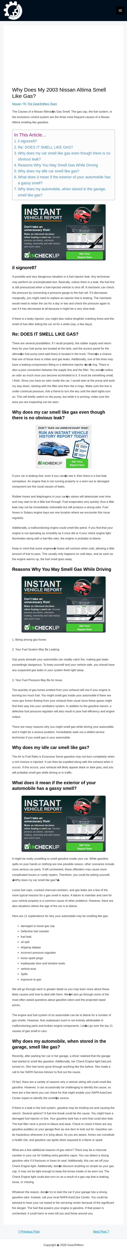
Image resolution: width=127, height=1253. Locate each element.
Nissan (16, 103)
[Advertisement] (63, 60)
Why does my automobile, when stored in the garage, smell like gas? (62, 192)
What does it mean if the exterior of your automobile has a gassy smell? (64, 180)
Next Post (101, 1231)
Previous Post (29, 1231)
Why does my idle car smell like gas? (48, 171)
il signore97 (27, 141)
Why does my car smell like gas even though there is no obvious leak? (64, 156)
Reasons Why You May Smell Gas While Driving (58, 165)
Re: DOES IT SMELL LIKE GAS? (45, 147)
